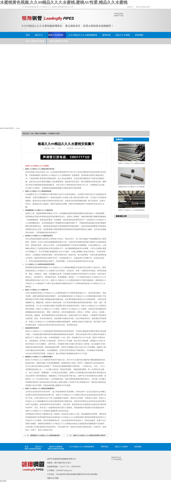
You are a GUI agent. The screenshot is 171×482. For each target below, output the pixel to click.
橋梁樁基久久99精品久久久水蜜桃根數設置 (45, 435)
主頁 (31, 133)
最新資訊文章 (121, 216)
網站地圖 (3, 481)
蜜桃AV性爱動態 (55, 35)
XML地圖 (54, 478)
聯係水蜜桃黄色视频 (143, 7)
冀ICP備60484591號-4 (62, 463)
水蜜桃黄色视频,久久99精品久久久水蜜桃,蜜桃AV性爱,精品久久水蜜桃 (64, 2)
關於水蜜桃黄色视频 (35, 41)
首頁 (28, 35)
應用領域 (106, 35)
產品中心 (39, 35)
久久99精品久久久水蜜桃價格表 (82, 35)
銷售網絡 (139, 35)
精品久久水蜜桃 (123, 35)
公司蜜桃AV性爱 (53, 133)
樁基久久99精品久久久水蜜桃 (37, 166)
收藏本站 (130, 7)
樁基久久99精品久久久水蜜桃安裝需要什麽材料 (89, 435)
